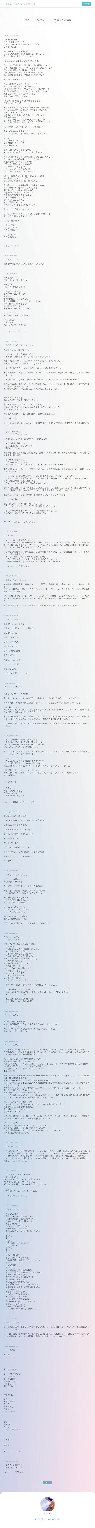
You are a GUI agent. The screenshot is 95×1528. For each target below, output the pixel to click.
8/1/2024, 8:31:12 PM (10, 341)
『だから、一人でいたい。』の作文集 (19, 4)
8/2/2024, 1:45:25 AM (11, 255)
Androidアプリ (54, 1519)
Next (47, 1482)
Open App (86, 4)
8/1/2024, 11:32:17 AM (11, 576)
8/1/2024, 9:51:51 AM (11, 1041)
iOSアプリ (39, 1519)
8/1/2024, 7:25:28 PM (10, 531)
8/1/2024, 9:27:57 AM (11, 1205)
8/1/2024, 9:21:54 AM (11, 1346)
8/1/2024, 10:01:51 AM (11, 812)
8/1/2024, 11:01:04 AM (11, 615)
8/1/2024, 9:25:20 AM (11, 1318)
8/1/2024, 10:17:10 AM (11, 683)
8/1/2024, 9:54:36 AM (11, 1011)
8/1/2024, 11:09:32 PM (11, 274)
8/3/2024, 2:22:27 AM (11, 36)
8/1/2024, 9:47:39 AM (11, 1142)
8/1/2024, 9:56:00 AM (11, 871)
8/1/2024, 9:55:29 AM (11, 933)
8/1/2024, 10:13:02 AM (11, 736)
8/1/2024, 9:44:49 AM (11, 1170)
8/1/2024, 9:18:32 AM (11, 1461)
